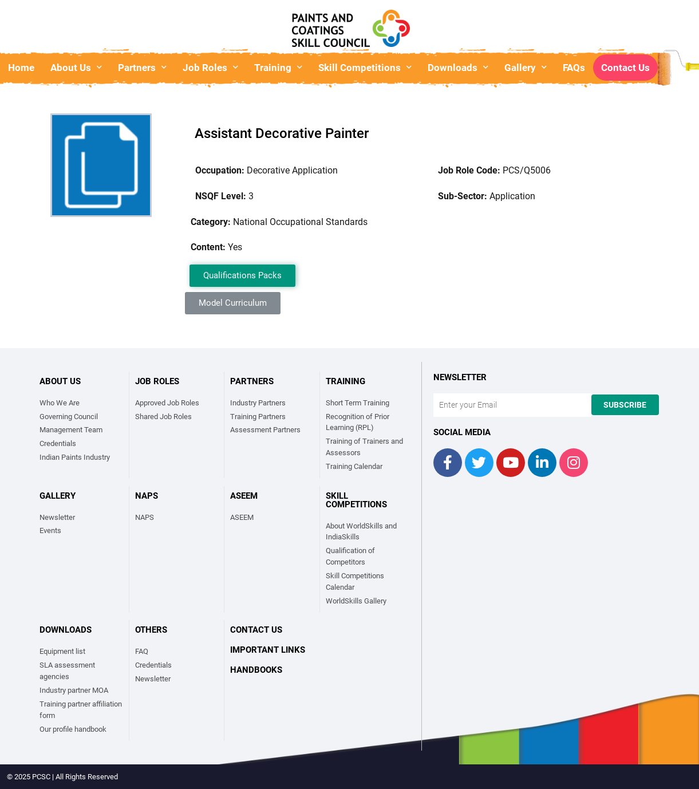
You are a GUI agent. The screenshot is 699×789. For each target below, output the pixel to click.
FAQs (574, 67)
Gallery (525, 67)
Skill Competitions (365, 67)
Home (21, 67)
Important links (267, 650)
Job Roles (210, 67)
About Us (76, 67)
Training (278, 67)
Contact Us (625, 67)
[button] (242, 276)
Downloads (458, 67)
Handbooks (256, 670)
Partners (142, 67)
